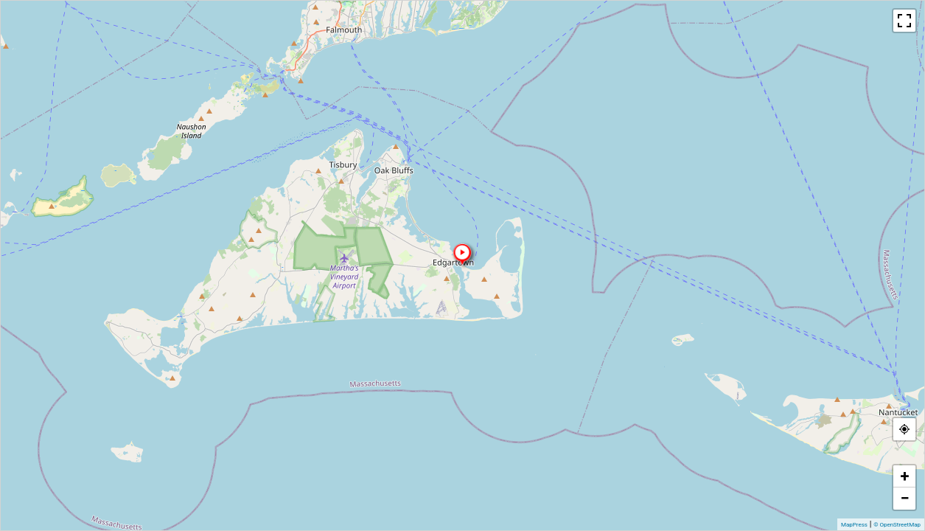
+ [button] (905, 476)
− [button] (904, 498)
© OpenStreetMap (897, 524)
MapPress (854, 524)
